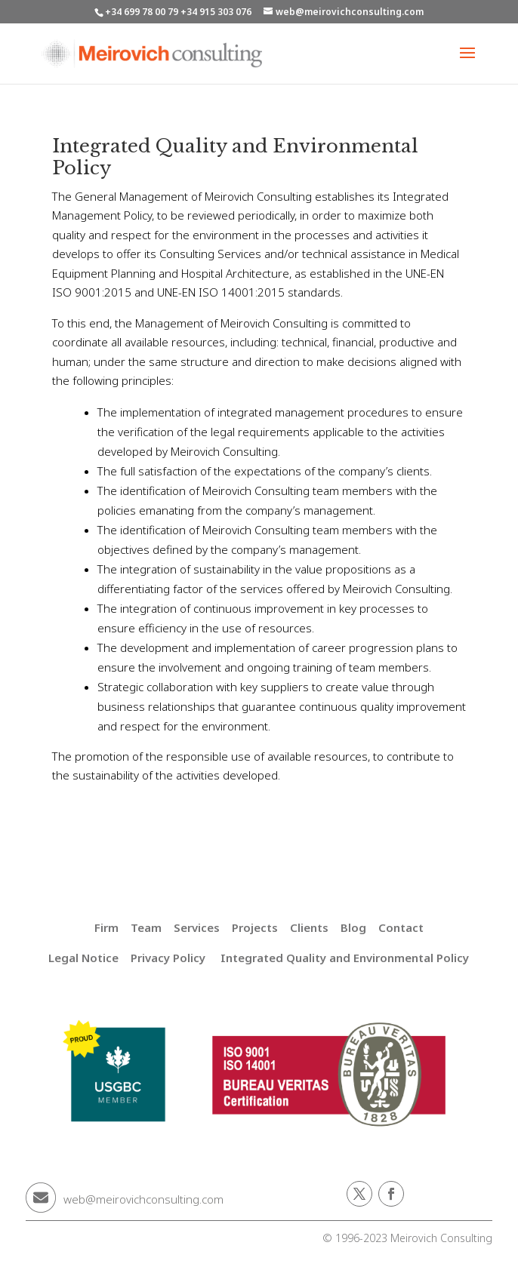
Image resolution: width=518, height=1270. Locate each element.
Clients (309, 927)
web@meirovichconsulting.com (143, 1199)
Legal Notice (83, 957)
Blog (353, 927)
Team (146, 927)
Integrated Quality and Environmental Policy (344, 957)
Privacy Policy (168, 957)
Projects (255, 927)
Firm (106, 927)
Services (197, 927)
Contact (401, 927)
